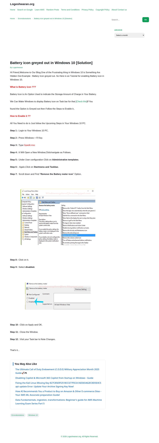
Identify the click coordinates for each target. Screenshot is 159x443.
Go (145, 20)
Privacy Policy (88, 10)
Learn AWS (39, 10)
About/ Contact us (119, 10)
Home (12, 10)
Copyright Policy (102, 10)
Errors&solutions (18, 415)
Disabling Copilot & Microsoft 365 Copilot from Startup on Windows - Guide (54, 377)
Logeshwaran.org (22, 4)
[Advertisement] (58, 40)
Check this (81, 101)
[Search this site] (125, 19)
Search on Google (25, 10)
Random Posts (52, 10)
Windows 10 (33, 415)
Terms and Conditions (70, 10)
